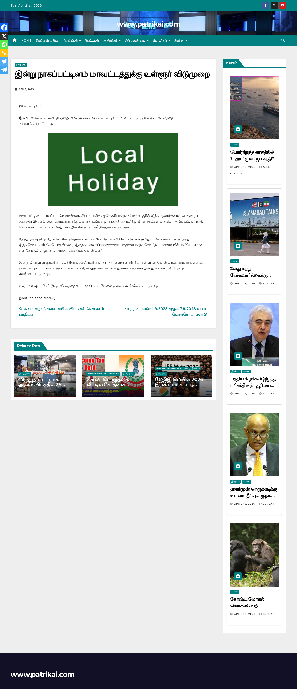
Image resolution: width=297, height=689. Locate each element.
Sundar (266, 283)
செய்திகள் (71, 40)
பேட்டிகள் (92, 40)
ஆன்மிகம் (111, 40)
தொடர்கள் (160, 40)
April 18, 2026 (245, 166)
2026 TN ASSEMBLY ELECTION (103, 374)
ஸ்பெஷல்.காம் (135, 40)
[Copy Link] (4, 53)
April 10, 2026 (245, 614)
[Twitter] (4, 61)
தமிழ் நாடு (21, 64)
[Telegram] (4, 70)
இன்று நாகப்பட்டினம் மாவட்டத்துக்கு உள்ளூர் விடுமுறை (112, 74)
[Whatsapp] (4, 44)
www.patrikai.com (148, 24)
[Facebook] (4, 27)
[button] (283, 40)
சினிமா (179, 40)
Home (26, 40)
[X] (4, 36)
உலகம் (234, 144)
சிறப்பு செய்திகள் (48, 40)
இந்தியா (196, 368)
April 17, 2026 (245, 283)
